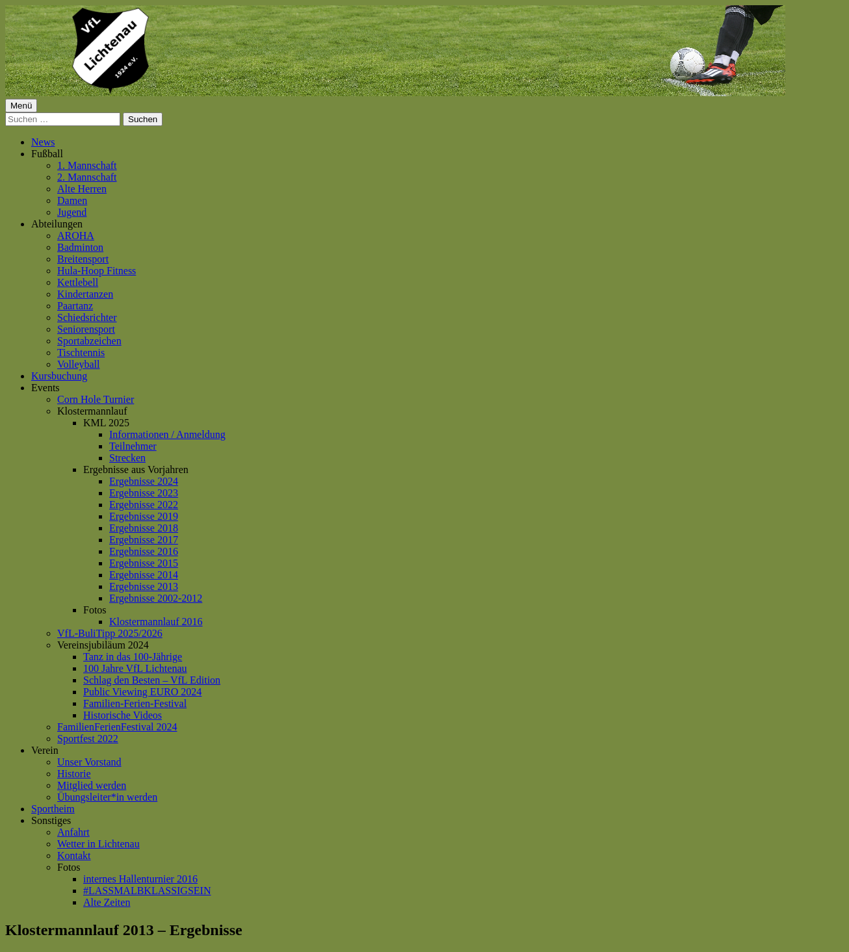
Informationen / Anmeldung (167, 434)
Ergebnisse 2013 (143, 586)
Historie (74, 773)
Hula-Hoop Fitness (96, 270)
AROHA (75, 235)
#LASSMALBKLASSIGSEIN (147, 890)
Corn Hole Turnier (95, 399)
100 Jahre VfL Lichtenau (135, 668)
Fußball (47, 153)
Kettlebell (77, 282)
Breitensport (83, 258)
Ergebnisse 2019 (143, 516)
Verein (45, 750)
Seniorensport (86, 329)
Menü (21, 105)
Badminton (80, 247)
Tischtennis (81, 352)
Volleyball (78, 364)
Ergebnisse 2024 (143, 481)
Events (45, 387)
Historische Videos (122, 715)
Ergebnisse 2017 (143, 539)
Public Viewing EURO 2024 (142, 691)
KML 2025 (106, 422)
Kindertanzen (85, 294)
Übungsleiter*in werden (107, 797)
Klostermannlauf (92, 411)
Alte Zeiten (106, 902)
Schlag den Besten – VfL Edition (151, 680)
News (43, 142)
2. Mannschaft (87, 177)
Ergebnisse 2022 (143, 504)
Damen (72, 200)
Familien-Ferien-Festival (135, 703)
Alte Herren (82, 188)
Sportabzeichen (89, 340)
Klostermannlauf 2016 (156, 621)
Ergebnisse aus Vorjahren (136, 469)
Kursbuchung (59, 375)
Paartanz (75, 305)
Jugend (71, 212)
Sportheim (53, 808)
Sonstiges (51, 820)
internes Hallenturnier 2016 (140, 878)
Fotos (95, 609)
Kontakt (74, 855)
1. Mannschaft (87, 165)
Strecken (127, 457)
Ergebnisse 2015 (143, 563)
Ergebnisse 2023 (143, 492)
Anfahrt (73, 832)
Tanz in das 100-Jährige (132, 656)
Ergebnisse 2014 (143, 574)
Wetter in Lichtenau (98, 843)
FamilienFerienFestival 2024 (117, 726)
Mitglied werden (91, 785)
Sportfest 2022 (87, 738)
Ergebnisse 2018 (143, 528)
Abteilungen (57, 223)
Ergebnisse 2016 (143, 551)
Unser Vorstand (89, 761)
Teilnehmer (133, 446)
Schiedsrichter (87, 317)
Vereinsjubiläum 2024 (103, 644)
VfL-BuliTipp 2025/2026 (110, 633)
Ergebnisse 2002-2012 (155, 598)
